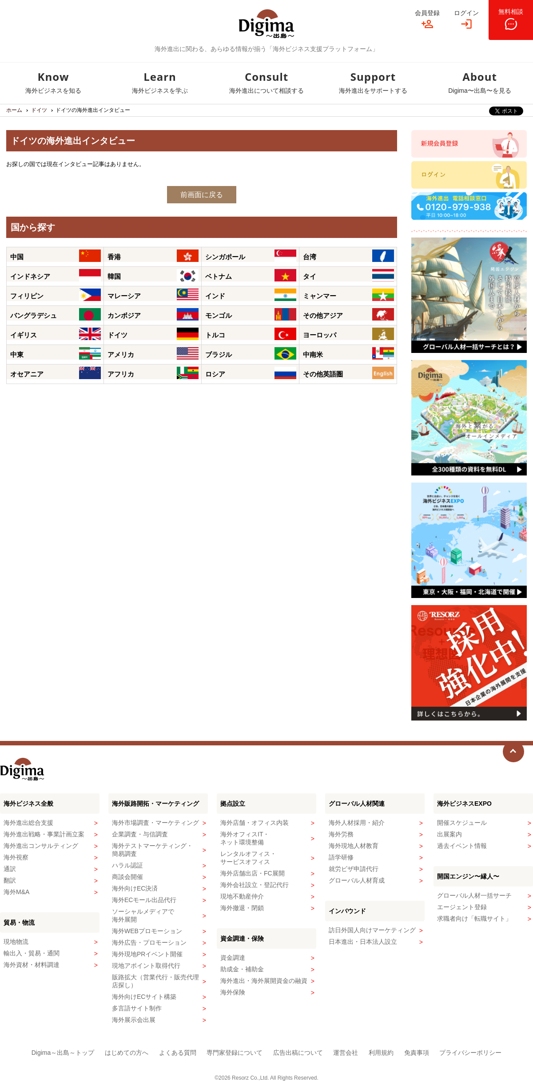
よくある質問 (177, 1052)
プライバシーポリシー (470, 1052)
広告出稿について (298, 1052)
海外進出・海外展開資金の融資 (263, 980)
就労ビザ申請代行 (353, 868)
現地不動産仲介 (242, 896)
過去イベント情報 (462, 845)
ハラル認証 (127, 865)
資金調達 (232, 957)
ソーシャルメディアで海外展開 (143, 915)
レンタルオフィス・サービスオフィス (248, 857)
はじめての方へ (126, 1052)
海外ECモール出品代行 (144, 899)
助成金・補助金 (242, 969)
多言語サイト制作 (137, 1008)
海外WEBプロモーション (147, 930)
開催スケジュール (462, 822)
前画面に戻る (202, 194)
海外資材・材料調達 (32, 964)
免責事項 (416, 1052)
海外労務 (341, 834)
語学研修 (341, 857)
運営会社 (345, 1052)
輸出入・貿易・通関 (32, 953)
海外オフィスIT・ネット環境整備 (244, 838)
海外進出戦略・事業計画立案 (44, 834)
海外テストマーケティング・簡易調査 (152, 849)
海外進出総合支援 (28, 822)
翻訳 (10, 880)
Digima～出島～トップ (63, 1052)
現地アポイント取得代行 (146, 965)
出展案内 (449, 834)
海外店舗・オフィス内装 (254, 822)
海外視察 (16, 857)
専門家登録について (235, 1052)
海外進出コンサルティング (41, 845)
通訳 (10, 868)
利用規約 (381, 1052)
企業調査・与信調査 (140, 834)
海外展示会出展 (133, 1019)
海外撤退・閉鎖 (242, 907)
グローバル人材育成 (357, 880)
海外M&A (16, 891)
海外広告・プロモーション (149, 942)
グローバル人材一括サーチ (474, 895)
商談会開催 (127, 876)
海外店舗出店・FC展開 (252, 873)
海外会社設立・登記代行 (254, 884)
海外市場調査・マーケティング (155, 822)
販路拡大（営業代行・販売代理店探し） (155, 981)
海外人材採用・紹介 (357, 822)
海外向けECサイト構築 (144, 996)
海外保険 (232, 992)
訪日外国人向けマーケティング (372, 930)
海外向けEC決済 (135, 888)
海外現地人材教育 (353, 845)
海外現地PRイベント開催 (147, 954)
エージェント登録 (462, 907)
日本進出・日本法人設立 (363, 941)
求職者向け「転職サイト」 (474, 918)
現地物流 (16, 941)
